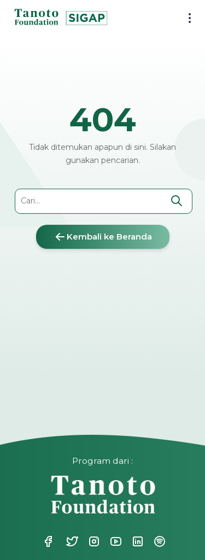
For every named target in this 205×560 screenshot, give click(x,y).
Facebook (48, 541)
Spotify (158, 541)
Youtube (114, 541)
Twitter (71, 541)
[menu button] (185, 19)
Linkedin (136, 541)
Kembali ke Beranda (103, 236)
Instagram (92, 541)
